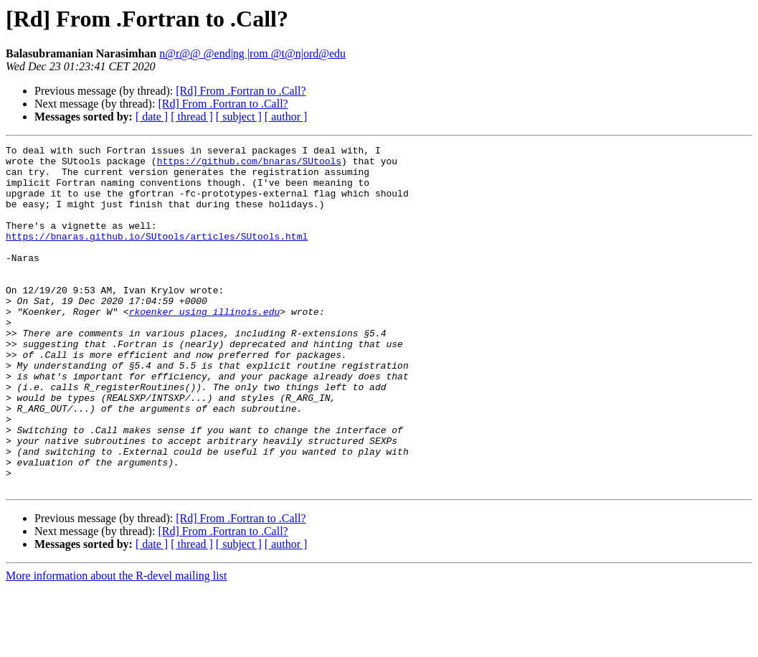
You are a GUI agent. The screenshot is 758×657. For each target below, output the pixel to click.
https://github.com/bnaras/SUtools (249, 165)
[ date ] (152, 116)
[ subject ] (239, 116)
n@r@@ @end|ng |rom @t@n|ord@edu (252, 53)
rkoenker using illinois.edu (204, 345)
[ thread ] (192, 116)
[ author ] (286, 116)
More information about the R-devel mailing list (116, 644)
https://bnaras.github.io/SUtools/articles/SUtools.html (157, 255)
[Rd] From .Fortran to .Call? (240, 91)
